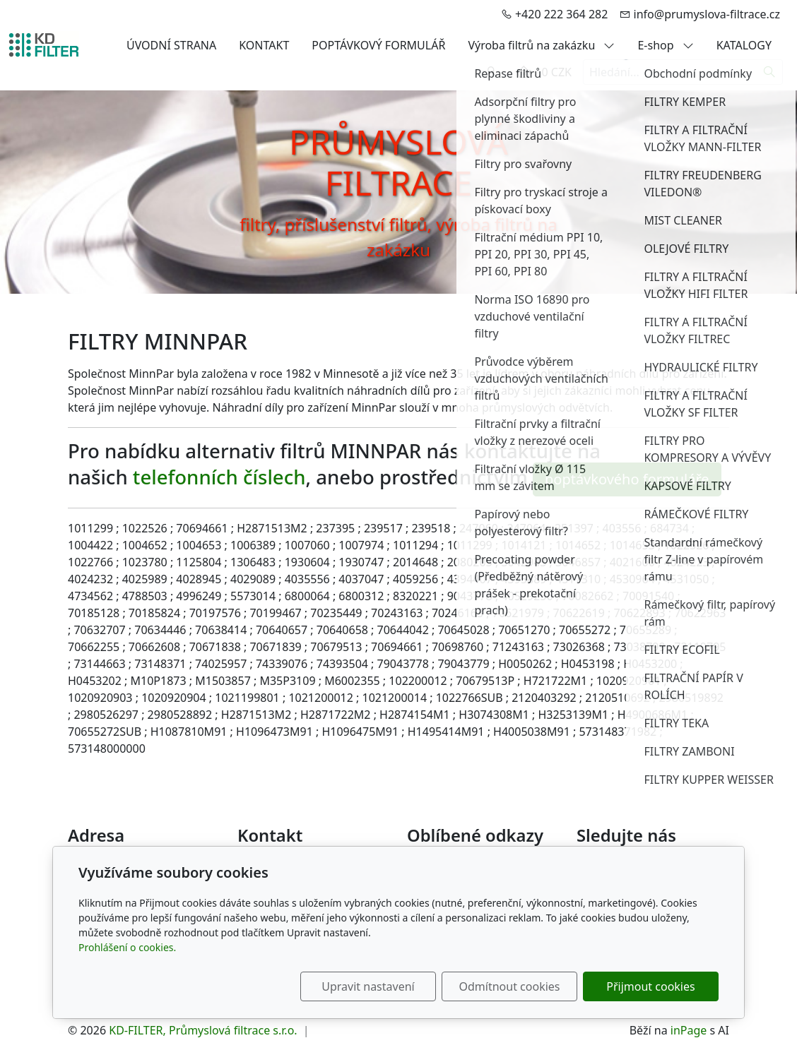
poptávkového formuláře (627, 479)
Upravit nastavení (367, 986)
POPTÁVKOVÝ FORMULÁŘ (378, 45)
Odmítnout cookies (509, 986)
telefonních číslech (219, 478)
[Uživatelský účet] (491, 72)
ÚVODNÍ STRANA (171, 45)
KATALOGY (744, 45)
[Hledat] (770, 72)
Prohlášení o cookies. (127, 947)
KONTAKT (264, 45)
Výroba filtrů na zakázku (541, 45)
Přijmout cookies (650, 986)
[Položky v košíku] (523, 72)
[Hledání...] (670, 72)
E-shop (665, 45)
